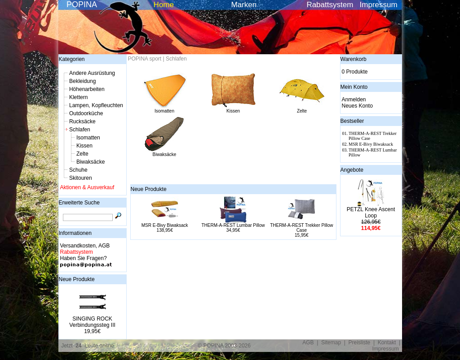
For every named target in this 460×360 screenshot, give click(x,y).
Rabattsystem (329, 4)
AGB (308, 342)
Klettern (78, 97)
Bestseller (352, 121)
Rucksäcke (82, 121)
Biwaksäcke (90, 162)
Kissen (84, 146)
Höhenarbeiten (87, 89)
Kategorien (72, 59)
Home (164, 4)
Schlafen (79, 129)
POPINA (81, 4)
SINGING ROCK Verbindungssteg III (92, 322)
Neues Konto (357, 106)
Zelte (82, 154)
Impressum (379, 4)
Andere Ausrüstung (92, 73)
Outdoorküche (86, 113)
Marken (244, 4)
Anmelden (354, 99)
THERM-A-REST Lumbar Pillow (233, 225)
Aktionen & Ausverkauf (87, 187)
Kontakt (387, 342)
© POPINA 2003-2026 (224, 346)
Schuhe (78, 170)
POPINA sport (145, 59)
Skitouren (80, 178)
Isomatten (88, 137)
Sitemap (331, 342)
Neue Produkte (77, 279)
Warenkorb (354, 59)
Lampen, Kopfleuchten (96, 105)
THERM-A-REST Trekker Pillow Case (301, 228)
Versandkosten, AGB (85, 246)
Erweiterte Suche (79, 203)
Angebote (352, 170)
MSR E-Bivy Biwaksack (165, 225)
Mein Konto (354, 87)
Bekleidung (82, 81)
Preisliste (360, 342)
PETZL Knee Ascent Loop (371, 212)
